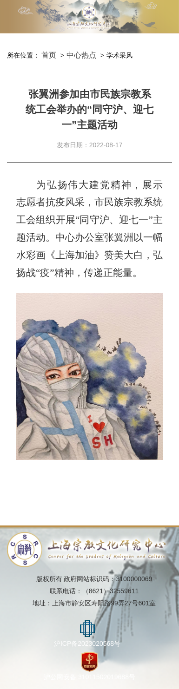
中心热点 (81, 55)
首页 (48, 55)
